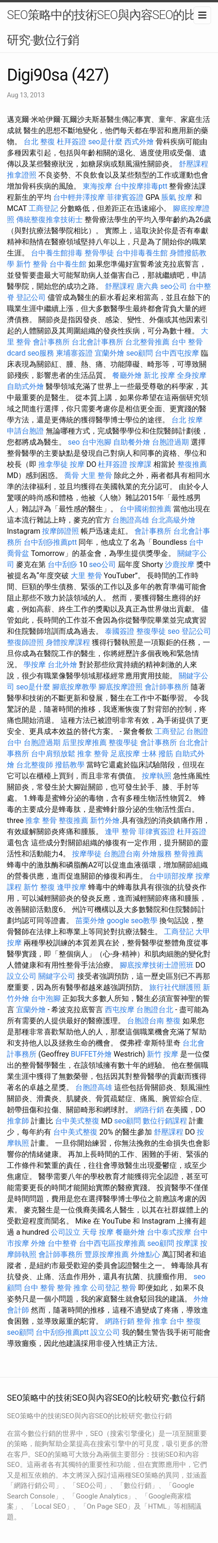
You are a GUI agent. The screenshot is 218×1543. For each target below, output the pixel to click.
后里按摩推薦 (84, 742)
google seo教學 (132, 920)
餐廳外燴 (127, 375)
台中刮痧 (62, 564)
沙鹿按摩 (179, 564)
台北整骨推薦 (147, 342)
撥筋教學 (70, 764)
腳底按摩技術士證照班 (157, 965)
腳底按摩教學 (74, 686)
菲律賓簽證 (125, 197)
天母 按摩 (98, 1232)
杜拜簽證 (71, 141)
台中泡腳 (96, 442)
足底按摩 (125, 753)
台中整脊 (62, 1243)
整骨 (128, 1287)
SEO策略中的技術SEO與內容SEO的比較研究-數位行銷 (107, 27)
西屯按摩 (119, 1009)
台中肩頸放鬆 (53, 753)
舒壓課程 (193, 163)
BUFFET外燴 (91, 1054)
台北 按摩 (187, 419)
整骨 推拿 (72, 1287)
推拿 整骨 (93, 753)
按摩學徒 (87, 853)
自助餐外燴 (131, 442)
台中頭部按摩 (171, 876)
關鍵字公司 (56, 976)
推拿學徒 (53, 464)
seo (74, 442)
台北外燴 (62, 664)
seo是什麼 (105, 141)
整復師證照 (25, 642)
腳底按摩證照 (120, 686)
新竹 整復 (39, 887)
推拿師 (18, 1120)
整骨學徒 (99, 253)
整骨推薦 (188, 853)
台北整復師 (34, 764)
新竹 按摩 (162, 1054)
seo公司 (173, 286)
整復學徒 (151, 631)
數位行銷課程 (165, 1120)
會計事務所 (51, 342)
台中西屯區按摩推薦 (112, 1243)
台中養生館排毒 (57, 253)
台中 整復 (185, 1321)
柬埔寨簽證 (74, 353)
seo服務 (40, 353)
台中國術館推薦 (145, 508)
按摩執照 (156, 776)
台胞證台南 (121, 853)
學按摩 (35, 664)
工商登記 (43, 208)
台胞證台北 (154, 1009)
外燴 (38, 1243)
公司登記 (105, 1287)
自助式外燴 (25, 386)
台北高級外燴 (173, 520)
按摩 (77, 464)
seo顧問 (139, 353)
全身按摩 (191, 375)
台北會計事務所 (97, 342)
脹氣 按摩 (177, 197)
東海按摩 (97, 186)
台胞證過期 (170, 442)
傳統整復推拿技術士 (49, 219)
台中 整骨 (39, 1287)
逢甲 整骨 (120, 831)
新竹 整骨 (32, 264)
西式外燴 (139, 141)
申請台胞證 (25, 431)
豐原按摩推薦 (107, 1254)
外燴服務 (157, 853)
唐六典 (147, 286)
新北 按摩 (159, 375)
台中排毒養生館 (142, 253)
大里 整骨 (96, 475)
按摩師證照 (60, 531)
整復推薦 (192, 464)
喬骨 (71, 475)
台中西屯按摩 (177, 353)
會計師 (18, 1310)
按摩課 (140, 464)
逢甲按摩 (71, 887)
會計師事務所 (167, 686)
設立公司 (21, 976)
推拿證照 (21, 175)
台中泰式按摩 (169, 1232)
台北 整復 (39, 141)
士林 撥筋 (157, 753)
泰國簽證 (119, 631)
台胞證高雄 (130, 520)
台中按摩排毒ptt (140, 186)
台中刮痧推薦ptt (50, 542)
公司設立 (65, 1232)
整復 (173, 1020)
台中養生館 (67, 264)
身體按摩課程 (68, 642)
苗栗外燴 (90, 920)
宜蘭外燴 (109, 353)
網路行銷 (149, 1109)
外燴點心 (145, 1254)
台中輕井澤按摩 (79, 197)
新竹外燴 (105, 820)
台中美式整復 (77, 1120)
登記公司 (31, 297)
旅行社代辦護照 (175, 987)
